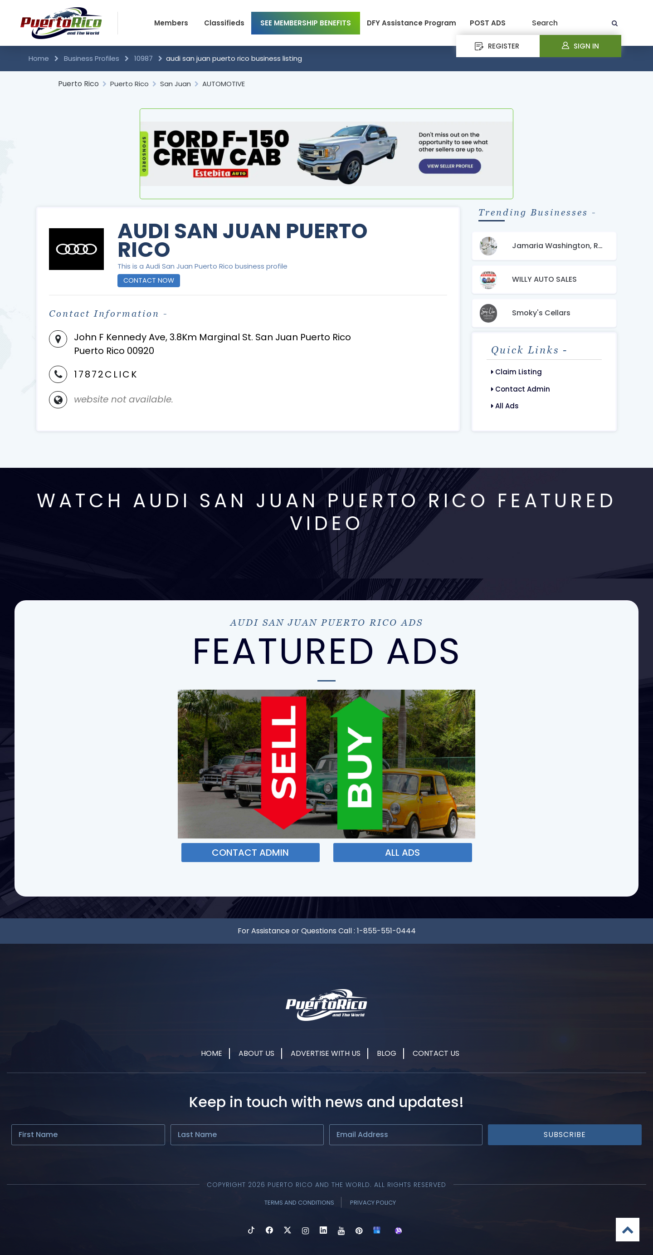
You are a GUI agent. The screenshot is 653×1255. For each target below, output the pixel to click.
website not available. (123, 399)
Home (40, 58)
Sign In (580, 46)
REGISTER (497, 46)
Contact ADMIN (250, 852)
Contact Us (436, 1053)
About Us (256, 1053)
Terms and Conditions (299, 1202)
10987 (143, 58)
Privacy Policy (373, 1202)
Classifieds (224, 23)
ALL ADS (402, 852)
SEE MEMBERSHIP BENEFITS (305, 23)
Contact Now (148, 280)
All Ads (505, 406)
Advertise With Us (326, 1053)
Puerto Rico (78, 83)
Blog (386, 1053)
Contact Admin (520, 389)
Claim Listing (516, 372)
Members (171, 23)
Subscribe (565, 1134)
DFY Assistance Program (411, 23)
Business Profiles (91, 58)
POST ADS (488, 23)
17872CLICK (106, 374)
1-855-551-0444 (386, 931)
